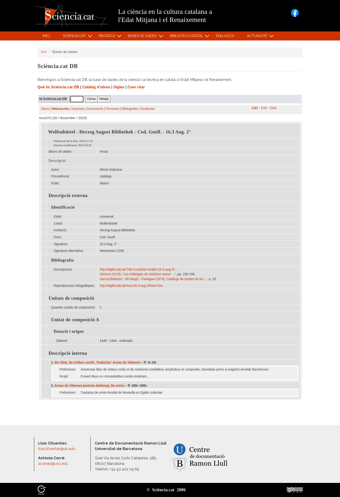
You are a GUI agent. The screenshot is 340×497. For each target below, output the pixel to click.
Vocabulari (147, 109)
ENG (273, 108)
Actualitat (258, 36)
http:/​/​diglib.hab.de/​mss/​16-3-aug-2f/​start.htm (132, 285)
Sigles (118, 87)
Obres (45, 109)
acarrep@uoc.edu (53, 463)
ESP (264, 108)
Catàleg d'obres (96, 87)
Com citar (136, 87)
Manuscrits (60, 109)
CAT (255, 108)
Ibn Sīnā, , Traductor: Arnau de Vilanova (97, 362)
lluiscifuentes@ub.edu (57, 449)
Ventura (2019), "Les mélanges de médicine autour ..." (138, 274)
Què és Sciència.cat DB (58, 87)
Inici (46, 36)
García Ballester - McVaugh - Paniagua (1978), (153, 279)
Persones (112, 109)
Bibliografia (129, 109)
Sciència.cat (75, 36)
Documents (95, 109)
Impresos (77, 109)
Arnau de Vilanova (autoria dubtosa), (89, 385)
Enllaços (225, 36)
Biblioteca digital (187, 36)
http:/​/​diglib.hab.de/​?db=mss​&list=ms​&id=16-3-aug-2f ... (139, 269)
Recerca (108, 36)
